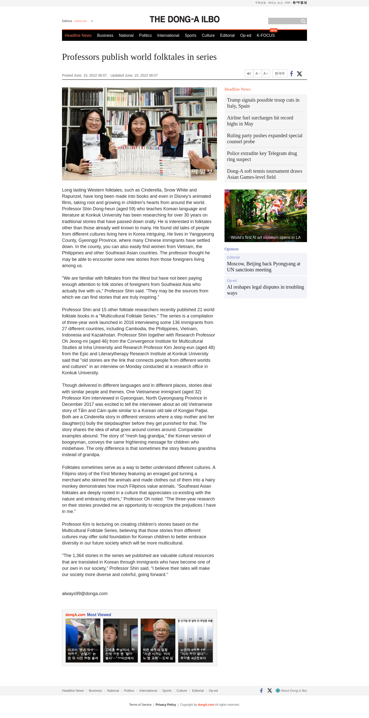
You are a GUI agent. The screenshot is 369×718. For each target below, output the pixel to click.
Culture (208, 35)
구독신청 (260, 3)
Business (105, 35)
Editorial (227, 35)
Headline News (78, 35)
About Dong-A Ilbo (291, 690)
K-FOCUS (266, 35)
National (126, 35)
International (168, 35)
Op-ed (245, 35)
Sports (190, 35)
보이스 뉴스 (275, 3)
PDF (287, 3)
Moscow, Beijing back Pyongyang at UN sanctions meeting (263, 266)
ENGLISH (81, 21)
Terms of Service (140, 704)
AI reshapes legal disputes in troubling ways (265, 290)
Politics (145, 35)
